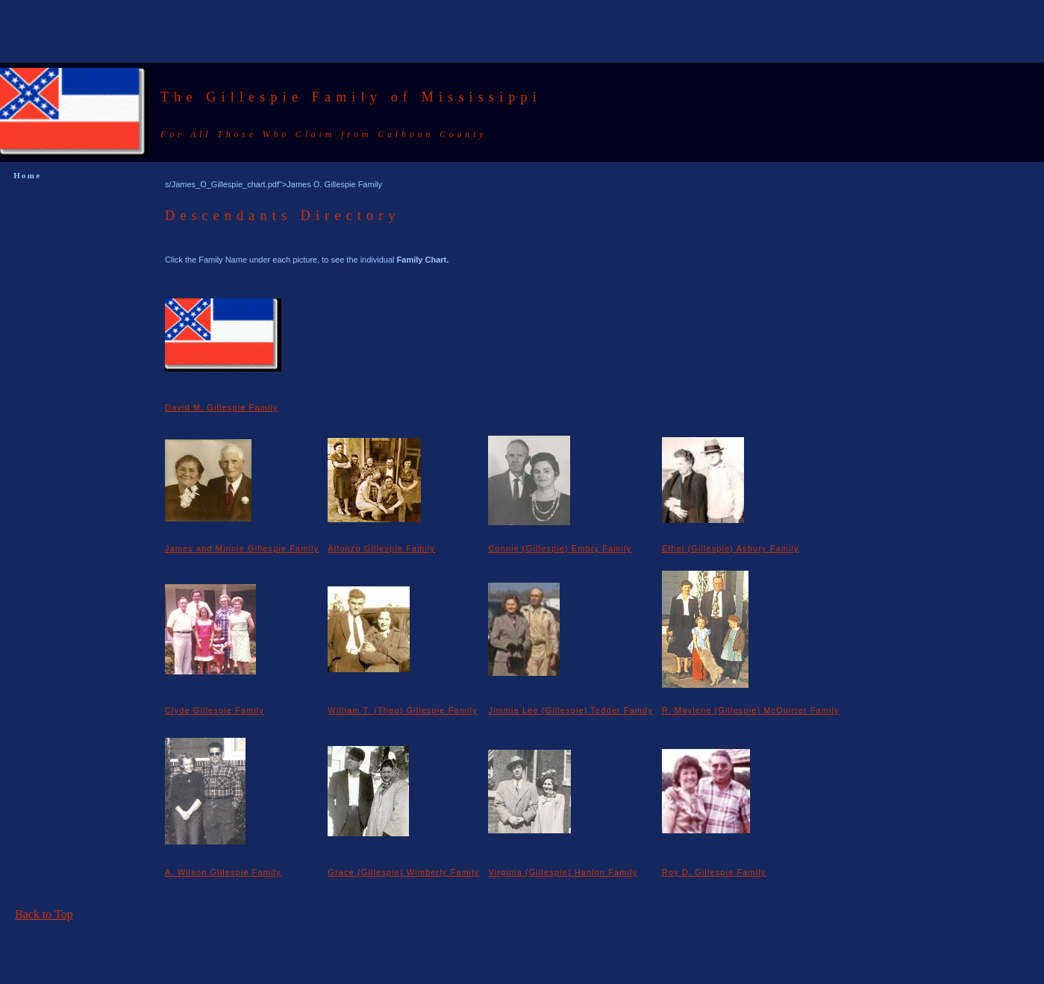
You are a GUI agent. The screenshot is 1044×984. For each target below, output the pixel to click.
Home (27, 175)
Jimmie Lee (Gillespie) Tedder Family (570, 710)
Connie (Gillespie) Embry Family (559, 548)
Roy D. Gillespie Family (714, 872)
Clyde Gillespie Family (214, 710)
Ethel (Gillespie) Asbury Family (730, 548)
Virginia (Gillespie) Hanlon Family (562, 872)
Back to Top (44, 914)
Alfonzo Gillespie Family (381, 548)
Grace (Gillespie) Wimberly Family (403, 872)
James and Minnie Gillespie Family (242, 548)
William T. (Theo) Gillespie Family (402, 710)
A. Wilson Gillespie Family (223, 872)
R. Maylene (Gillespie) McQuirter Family (751, 710)
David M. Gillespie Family (221, 407)
